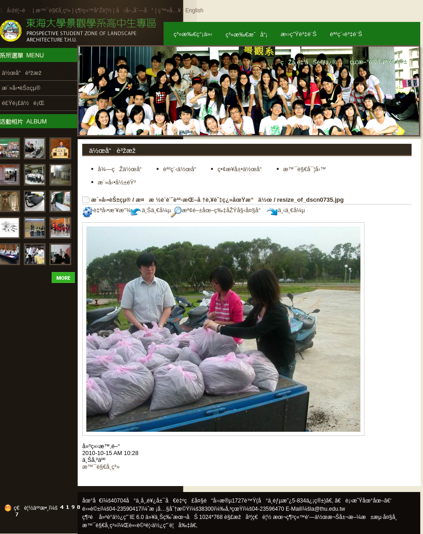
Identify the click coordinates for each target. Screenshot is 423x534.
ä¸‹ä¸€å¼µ (286, 210)
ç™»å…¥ (169, 10)
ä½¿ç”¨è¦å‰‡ (171, 525)
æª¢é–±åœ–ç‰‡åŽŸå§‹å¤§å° (218, 210)
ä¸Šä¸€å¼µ (151, 210)
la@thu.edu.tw (327, 509)
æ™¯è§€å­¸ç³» (54, 10)
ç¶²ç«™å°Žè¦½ (93, 10)
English (194, 10)
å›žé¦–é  (19, 10)
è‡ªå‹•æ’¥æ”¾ (106, 210)
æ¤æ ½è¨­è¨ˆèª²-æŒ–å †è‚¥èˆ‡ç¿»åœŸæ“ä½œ (204, 199)
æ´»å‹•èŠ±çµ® (111, 199)
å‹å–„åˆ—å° (134, 10)
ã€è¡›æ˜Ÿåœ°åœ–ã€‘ (363, 500)
